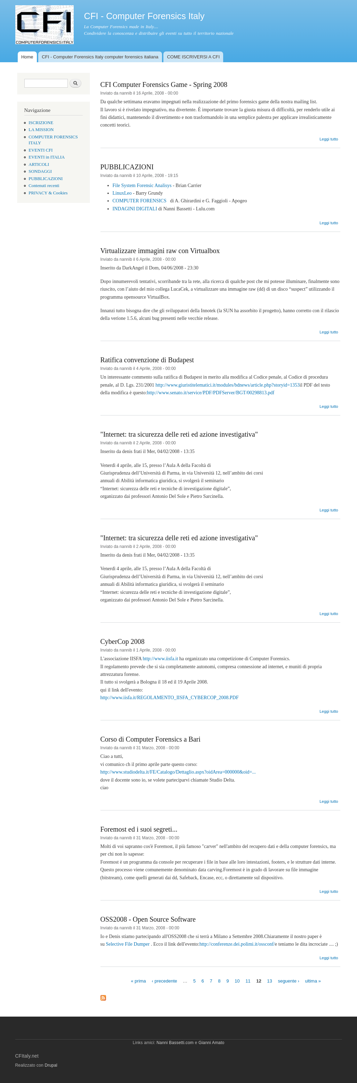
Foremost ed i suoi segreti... (139, 829)
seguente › (288, 980)
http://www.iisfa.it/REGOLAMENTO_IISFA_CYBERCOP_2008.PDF (169, 697)
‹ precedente (164, 980)
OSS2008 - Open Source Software (148, 919)
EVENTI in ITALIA (47, 157)
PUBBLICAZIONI (46, 178)
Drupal (50, 1065)
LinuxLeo (122, 193)
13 (269, 980)
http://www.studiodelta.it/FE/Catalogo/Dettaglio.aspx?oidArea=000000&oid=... (178, 772)
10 (237, 980)
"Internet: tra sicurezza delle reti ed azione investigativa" (179, 434)
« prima (138, 980)
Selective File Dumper (128, 944)
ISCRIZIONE (41, 122)
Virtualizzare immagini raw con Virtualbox (160, 250)
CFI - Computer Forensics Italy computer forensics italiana (100, 56)
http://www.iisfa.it (160, 658)
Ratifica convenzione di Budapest (147, 360)
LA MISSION (41, 129)
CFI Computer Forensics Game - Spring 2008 (164, 84)
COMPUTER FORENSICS (140, 200)
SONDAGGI (40, 171)
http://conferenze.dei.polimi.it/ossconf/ (237, 944)
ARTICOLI (39, 164)
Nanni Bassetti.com (175, 1042)
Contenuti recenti (44, 185)
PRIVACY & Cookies (48, 193)
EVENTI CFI (40, 150)
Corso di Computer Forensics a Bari (150, 739)
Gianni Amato (211, 1042)
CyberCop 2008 (122, 641)
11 (247, 980)
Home (27, 56)
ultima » (313, 980)
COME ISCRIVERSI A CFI (193, 56)
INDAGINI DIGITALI (136, 208)
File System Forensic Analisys (143, 185)
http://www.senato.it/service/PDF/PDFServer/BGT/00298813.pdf (211, 392)
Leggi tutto (328, 139)
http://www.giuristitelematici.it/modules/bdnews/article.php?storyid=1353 (227, 385)
